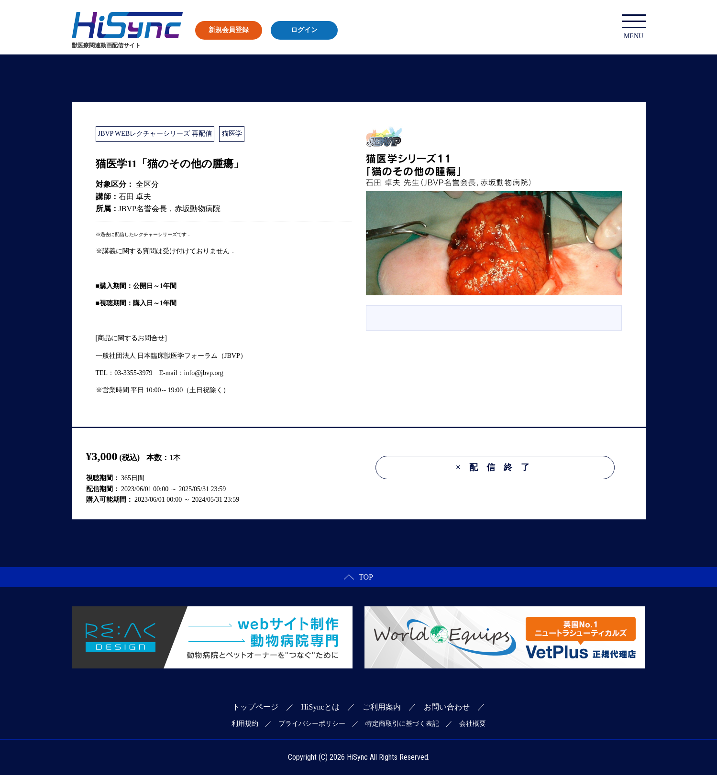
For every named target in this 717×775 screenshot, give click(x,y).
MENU (634, 27)
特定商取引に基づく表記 (402, 723)
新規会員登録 (229, 29)
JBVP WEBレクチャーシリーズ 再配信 (155, 133)
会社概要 (472, 723)
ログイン (304, 29)
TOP (358, 577)
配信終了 (497, 467)
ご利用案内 (382, 707)
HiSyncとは (320, 707)
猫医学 (232, 133)
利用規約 (245, 723)
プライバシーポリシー (311, 723)
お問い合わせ (447, 707)
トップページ (255, 707)
